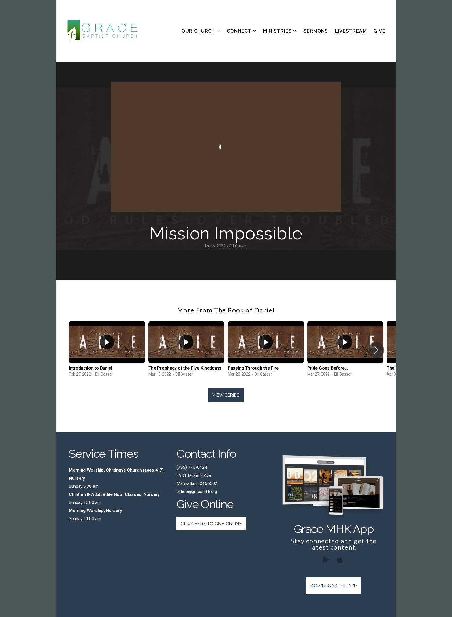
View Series (225, 395)
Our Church (201, 31)
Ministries (280, 31)
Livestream (351, 31)
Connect (242, 31)
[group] (107, 350)
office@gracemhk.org (196, 491)
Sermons (316, 31)
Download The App (333, 585)
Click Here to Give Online (211, 523)
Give (379, 31)
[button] (376, 350)
